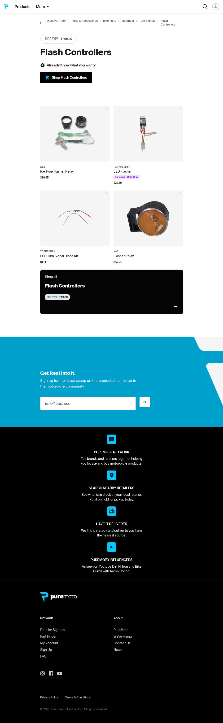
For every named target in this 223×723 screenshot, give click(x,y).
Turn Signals (147, 20)
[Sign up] (145, 402)
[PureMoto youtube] (61, 673)
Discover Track (56, 20)
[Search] (205, 6)
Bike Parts (109, 20)
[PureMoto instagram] (44, 673)
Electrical (128, 20)
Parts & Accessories (85, 20)
